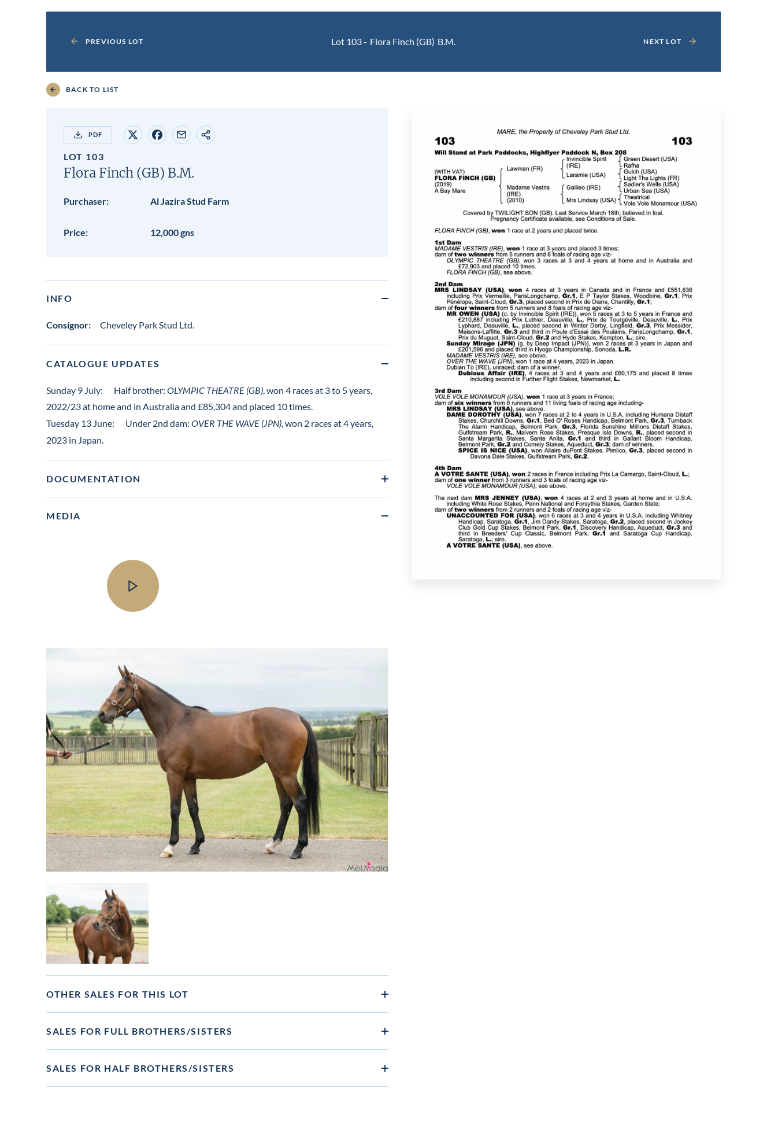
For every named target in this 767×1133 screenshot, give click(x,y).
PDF (87, 134)
